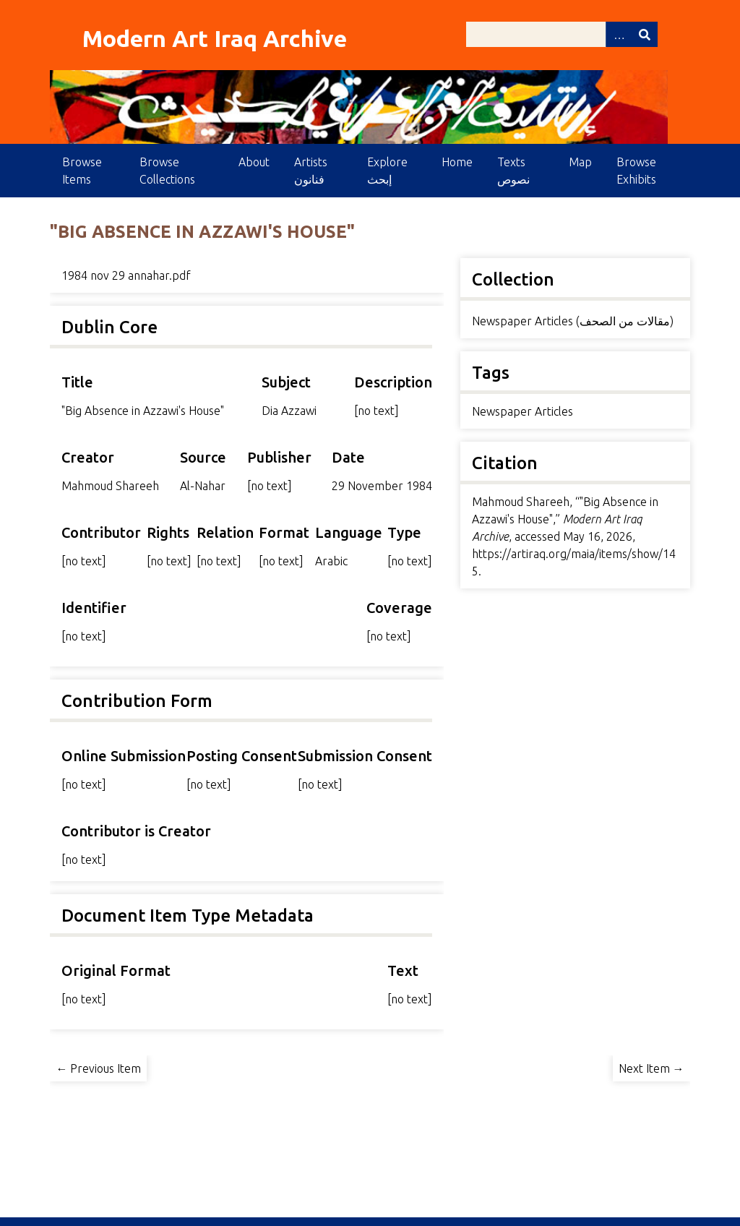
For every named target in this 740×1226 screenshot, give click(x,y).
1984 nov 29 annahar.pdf (126, 275)
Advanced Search (619, 34)
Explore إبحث (387, 170)
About (254, 161)
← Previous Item (98, 1068)
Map (580, 161)
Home (457, 161)
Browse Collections (167, 170)
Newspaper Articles (522, 411)
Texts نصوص (513, 170)
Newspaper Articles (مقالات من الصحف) (573, 320)
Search (645, 34)
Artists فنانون (310, 170)
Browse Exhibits (636, 170)
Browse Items (82, 170)
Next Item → (651, 1068)
